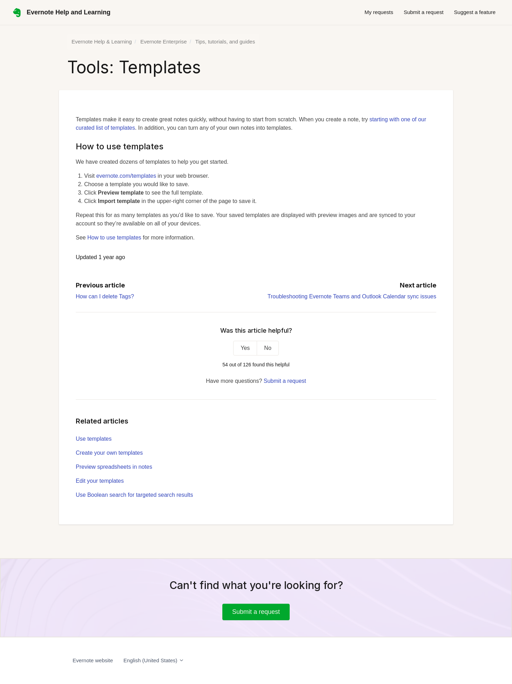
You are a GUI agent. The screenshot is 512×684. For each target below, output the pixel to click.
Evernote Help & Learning (102, 42)
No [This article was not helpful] (267, 348)
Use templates (94, 439)
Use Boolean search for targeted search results (134, 495)
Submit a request (423, 12)
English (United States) (153, 660)
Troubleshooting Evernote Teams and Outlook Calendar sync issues (352, 296)
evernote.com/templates (126, 176)
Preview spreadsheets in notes (114, 467)
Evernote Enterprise (163, 42)
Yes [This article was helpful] (245, 348)
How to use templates (114, 238)
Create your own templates (109, 453)
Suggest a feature (475, 12)
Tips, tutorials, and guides (225, 42)
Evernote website (93, 660)
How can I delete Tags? (105, 296)
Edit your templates (100, 481)
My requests (378, 12)
